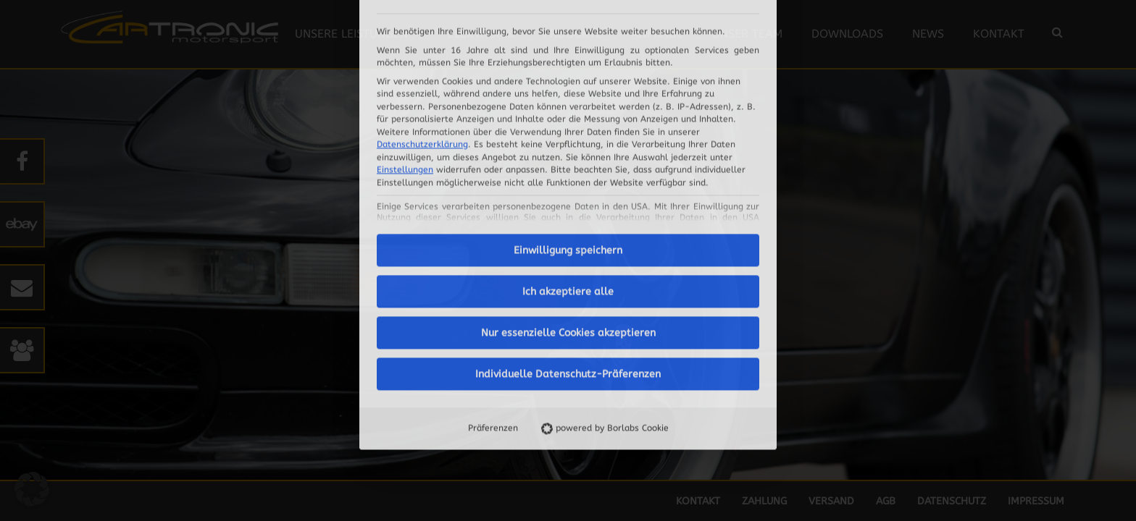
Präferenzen (493, 293)
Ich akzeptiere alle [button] (568, 157)
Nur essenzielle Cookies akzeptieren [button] (568, 198)
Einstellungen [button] (405, 35)
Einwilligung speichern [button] (568, 115)
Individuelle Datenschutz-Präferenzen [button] (568, 239)
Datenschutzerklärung (422, 9)
